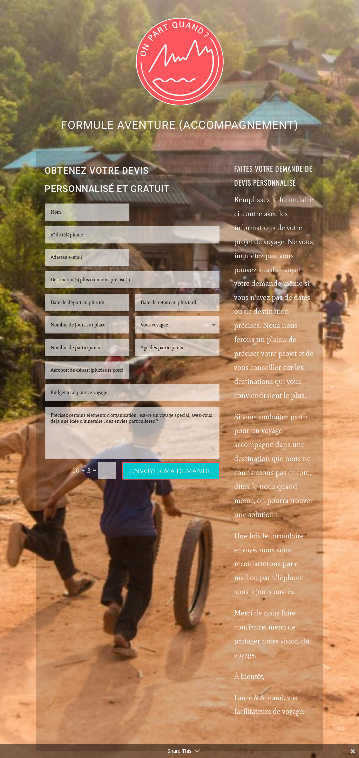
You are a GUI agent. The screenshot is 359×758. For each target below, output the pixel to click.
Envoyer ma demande (171, 471)
